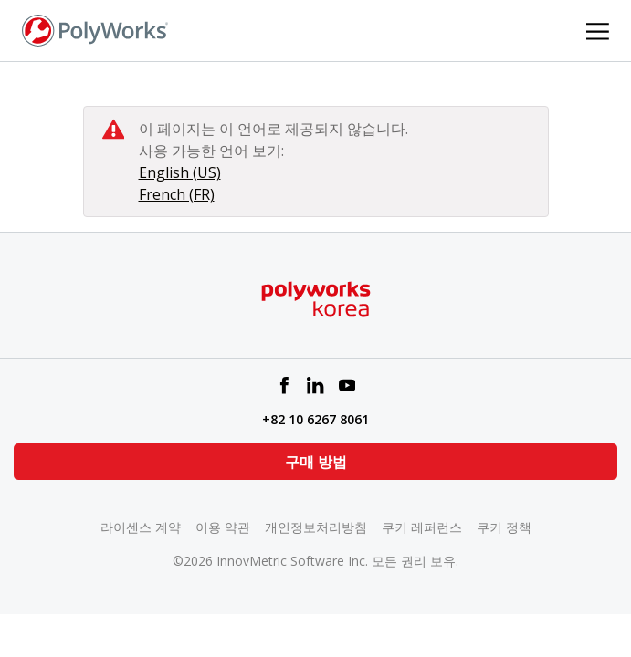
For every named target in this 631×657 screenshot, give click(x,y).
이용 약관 (222, 527)
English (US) (180, 172)
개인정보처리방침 (316, 527)
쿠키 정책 (504, 527)
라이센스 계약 (140, 527)
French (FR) (177, 194)
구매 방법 (316, 462)
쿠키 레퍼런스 (422, 527)
